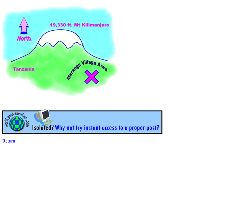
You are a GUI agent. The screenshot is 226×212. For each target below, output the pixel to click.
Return (8, 140)
